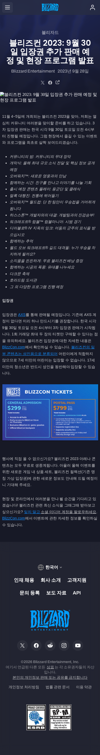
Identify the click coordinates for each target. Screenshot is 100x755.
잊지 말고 (32, 512)
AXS (22, 315)
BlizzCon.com (13, 347)
